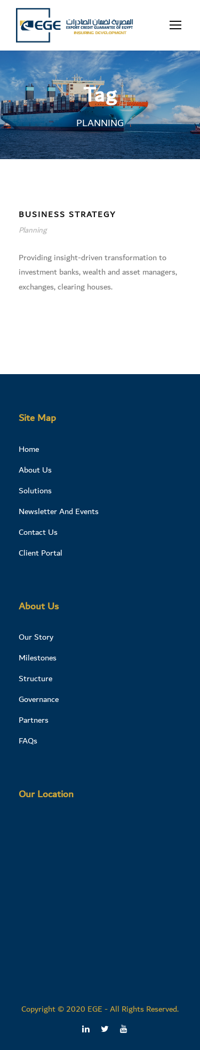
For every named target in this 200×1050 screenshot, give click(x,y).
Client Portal (40, 553)
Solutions (35, 491)
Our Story (36, 637)
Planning (32, 230)
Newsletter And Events (59, 511)
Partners (34, 720)
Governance (39, 699)
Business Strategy (67, 214)
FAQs (28, 741)
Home (29, 449)
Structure (35, 678)
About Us (35, 470)
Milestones (38, 658)
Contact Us (38, 532)
